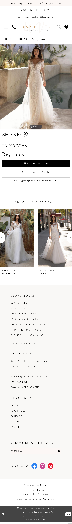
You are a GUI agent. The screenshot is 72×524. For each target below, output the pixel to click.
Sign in (15, 422)
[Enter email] (36, 452)
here (44, 521)
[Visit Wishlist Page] (66, 27)
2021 (42, 39)
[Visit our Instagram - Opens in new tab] (42, 468)
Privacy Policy (36, 492)
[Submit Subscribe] (59, 452)
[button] (6, 27)
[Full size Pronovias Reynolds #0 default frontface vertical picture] (36, 87)
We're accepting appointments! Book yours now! (36, 3)
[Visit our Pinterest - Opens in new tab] (51, 468)
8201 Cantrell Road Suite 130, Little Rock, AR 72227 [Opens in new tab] (29, 365)
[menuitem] (6, 27)
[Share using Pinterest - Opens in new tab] (26, 135)
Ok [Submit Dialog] (68, 516)
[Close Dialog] (3, 515)
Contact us (18, 417)
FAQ (13, 433)
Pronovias (26, 39)
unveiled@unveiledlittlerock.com (29, 377)
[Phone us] (14, 27)
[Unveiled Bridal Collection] (36, 27)
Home (8, 39)
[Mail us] (36, 17)
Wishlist (16, 428)
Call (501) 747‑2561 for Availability (36, 182)
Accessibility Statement (36, 496)
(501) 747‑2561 (19, 383)
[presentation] (17, 239)
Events (15, 406)
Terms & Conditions (36, 487)
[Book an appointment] (36, 10)
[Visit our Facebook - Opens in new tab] (34, 468)
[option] (36, 87)
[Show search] (59, 27)
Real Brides (18, 412)
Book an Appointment (36, 173)
